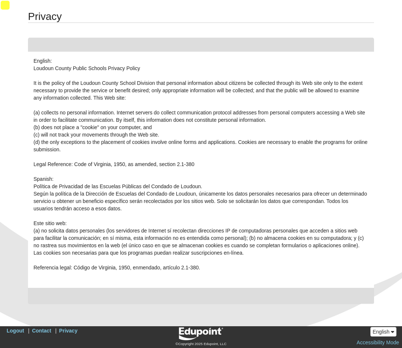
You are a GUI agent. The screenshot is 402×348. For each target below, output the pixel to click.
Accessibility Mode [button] (378, 342)
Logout (15, 331)
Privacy (68, 331)
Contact (41, 331)
